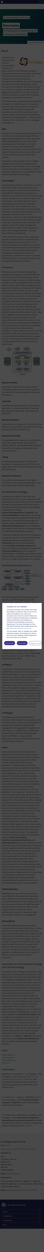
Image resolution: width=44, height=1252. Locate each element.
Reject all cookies (22, 643)
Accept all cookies (9, 643)
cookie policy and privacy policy (20, 628)
